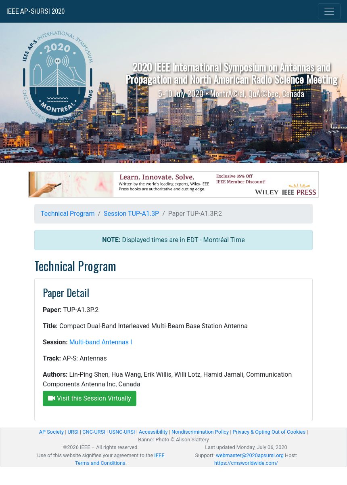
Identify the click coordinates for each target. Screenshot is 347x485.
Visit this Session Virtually (89, 398)
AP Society (51, 432)
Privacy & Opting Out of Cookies (269, 432)
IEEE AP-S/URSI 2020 (35, 11)
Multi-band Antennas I (100, 342)
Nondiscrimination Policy (200, 432)
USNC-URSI (122, 432)
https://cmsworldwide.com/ (246, 463)
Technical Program (67, 213)
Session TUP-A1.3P (131, 213)
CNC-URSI (93, 432)
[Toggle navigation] (329, 11)
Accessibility (153, 432)
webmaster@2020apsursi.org (250, 455)
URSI (72, 432)
